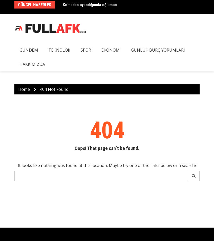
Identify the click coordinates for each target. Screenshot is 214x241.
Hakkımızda (32, 64)
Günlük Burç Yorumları (158, 50)
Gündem (29, 50)
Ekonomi (111, 50)
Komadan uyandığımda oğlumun (90, 4)
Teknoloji (59, 50)
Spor (86, 50)
